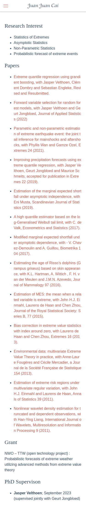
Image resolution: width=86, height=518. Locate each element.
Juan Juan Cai (43, 5)
